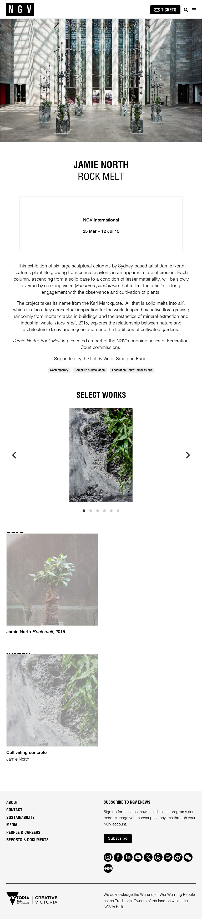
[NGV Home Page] (20, 9)
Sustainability (20, 817)
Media (11, 825)
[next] (187, 455)
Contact (14, 810)
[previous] (15, 455)
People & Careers (23, 832)
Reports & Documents (27, 840)
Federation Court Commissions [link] (132, 370)
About (12, 803)
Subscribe (118, 839)
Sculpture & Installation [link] (90, 370)
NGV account (115, 824)
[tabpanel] (101, 80)
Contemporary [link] (59, 370)
